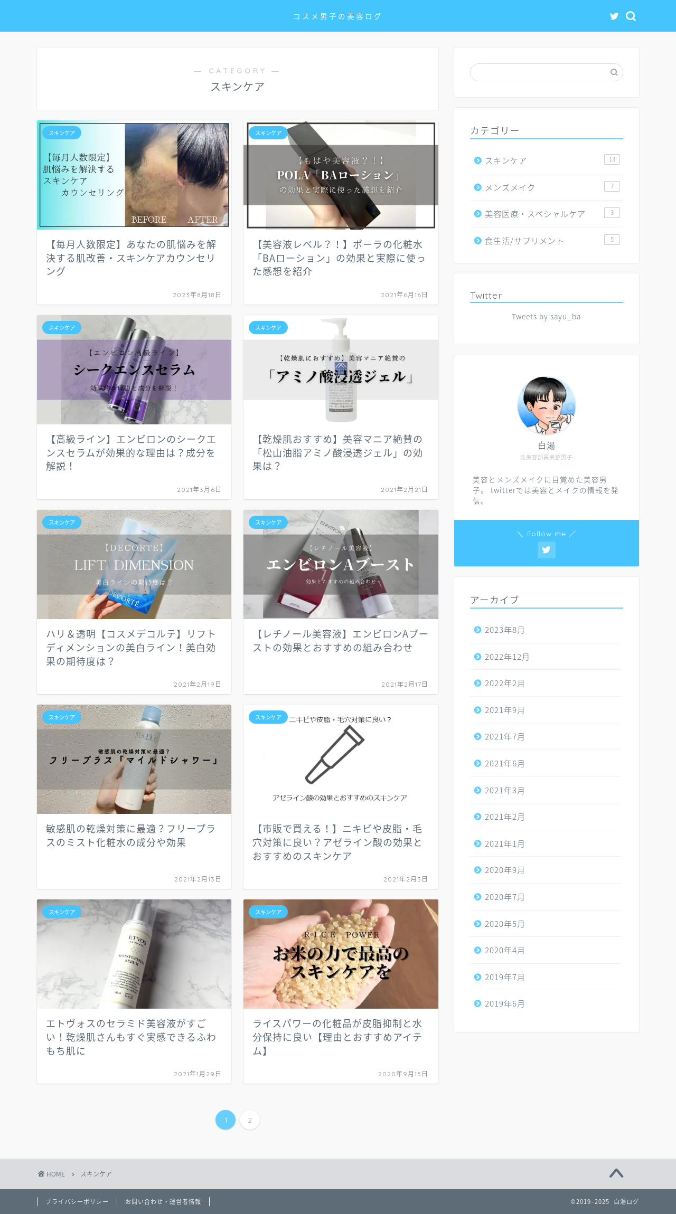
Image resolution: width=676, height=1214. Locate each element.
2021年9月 (505, 710)
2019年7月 (505, 977)
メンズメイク (552, 187)
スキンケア (552, 160)
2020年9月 (505, 870)
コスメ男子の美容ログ (338, 16)
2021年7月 (505, 736)
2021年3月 (505, 790)
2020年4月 (505, 950)
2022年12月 (507, 656)
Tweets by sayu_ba (546, 316)
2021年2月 (505, 816)
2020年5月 (505, 923)
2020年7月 (505, 896)
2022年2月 (505, 683)
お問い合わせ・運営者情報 (163, 1201)
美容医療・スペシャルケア (552, 213)
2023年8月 (505, 629)
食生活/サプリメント (552, 240)
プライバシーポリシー (77, 1201)
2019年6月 (505, 1003)
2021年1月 (505, 843)
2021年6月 (505, 763)
